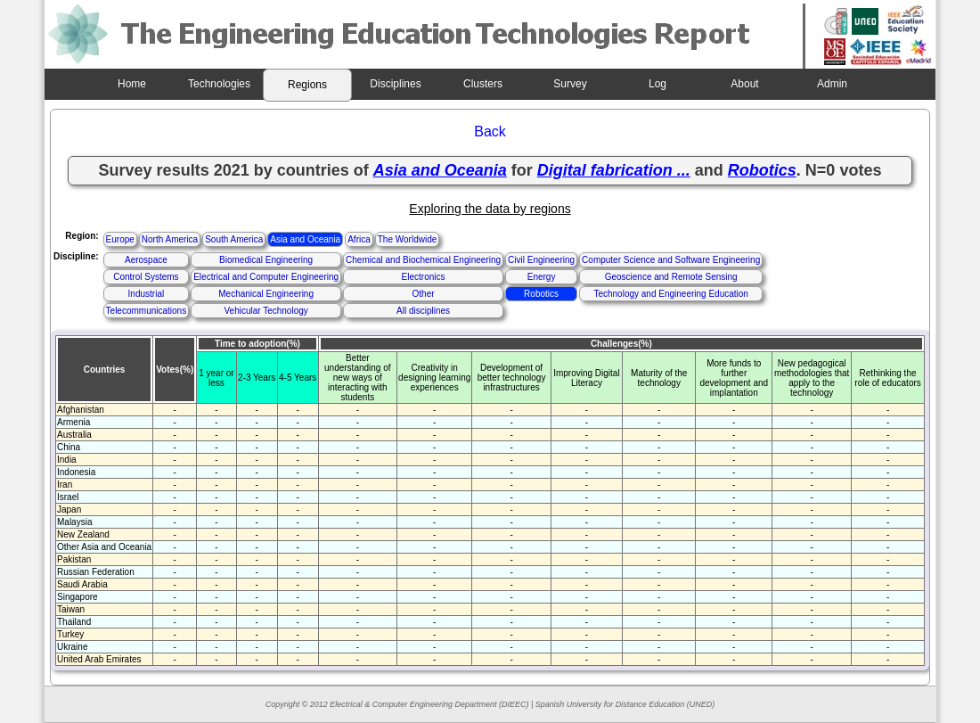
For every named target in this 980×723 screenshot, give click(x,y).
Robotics (541, 294)
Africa (359, 239)
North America (170, 239)
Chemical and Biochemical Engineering (423, 260)
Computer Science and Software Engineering (671, 260)
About (744, 84)
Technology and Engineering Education (670, 294)
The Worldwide (407, 239)
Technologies (219, 84)
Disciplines (395, 84)
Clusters (482, 84)
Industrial (146, 294)
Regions (307, 84)
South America (234, 239)
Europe (120, 239)
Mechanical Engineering (266, 294)
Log (657, 84)
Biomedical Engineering (266, 260)
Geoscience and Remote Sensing (671, 277)
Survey (569, 84)
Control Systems (145, 277)
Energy (541, 277)
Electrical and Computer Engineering (266, 277)
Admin (832, 84)
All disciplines (423, 311)
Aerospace (146, 260)
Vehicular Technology (265, 311)
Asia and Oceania (305, 239)
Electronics (423, 277)
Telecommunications (146, 311)
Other (423, 294)
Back (490, 131)
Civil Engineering (541, 260)
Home (132, 84)
